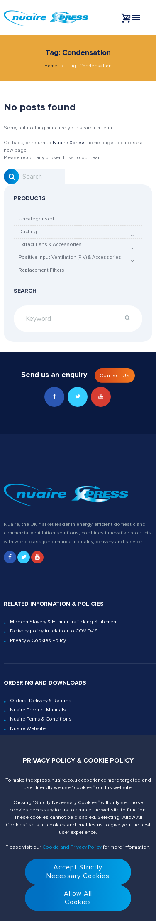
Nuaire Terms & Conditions (41, 719)
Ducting (28, 232)
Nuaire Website (28, 728)
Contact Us (115, 375)
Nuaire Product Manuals (38, 710)
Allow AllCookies (78, 898)
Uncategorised (36, 219)
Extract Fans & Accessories (50, 244)
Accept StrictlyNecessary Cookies (78, 871)
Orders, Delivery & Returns (40, 701)
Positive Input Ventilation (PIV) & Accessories (70, 257)
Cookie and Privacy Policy (72, 847)
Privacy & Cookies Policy (38, 640)
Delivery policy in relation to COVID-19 (54, 631)
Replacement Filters (41, 270)
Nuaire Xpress (69, 143)
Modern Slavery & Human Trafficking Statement (64, 622)
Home (51, 66)
